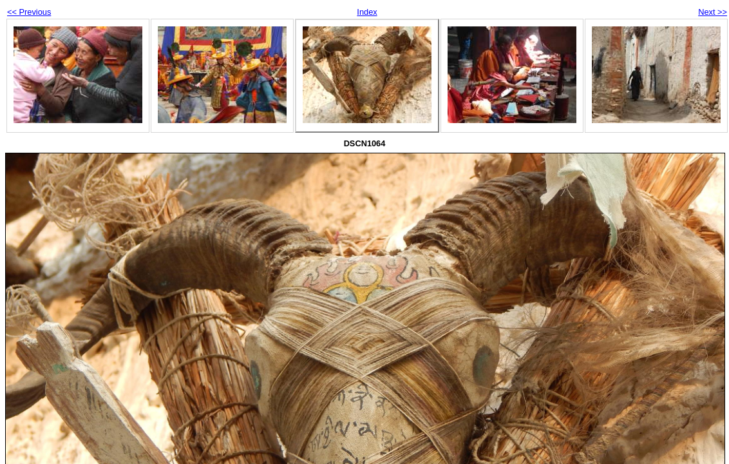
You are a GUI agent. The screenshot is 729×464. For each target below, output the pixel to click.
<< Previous (29, 12)
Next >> (712, 12)
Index (367, 12)
